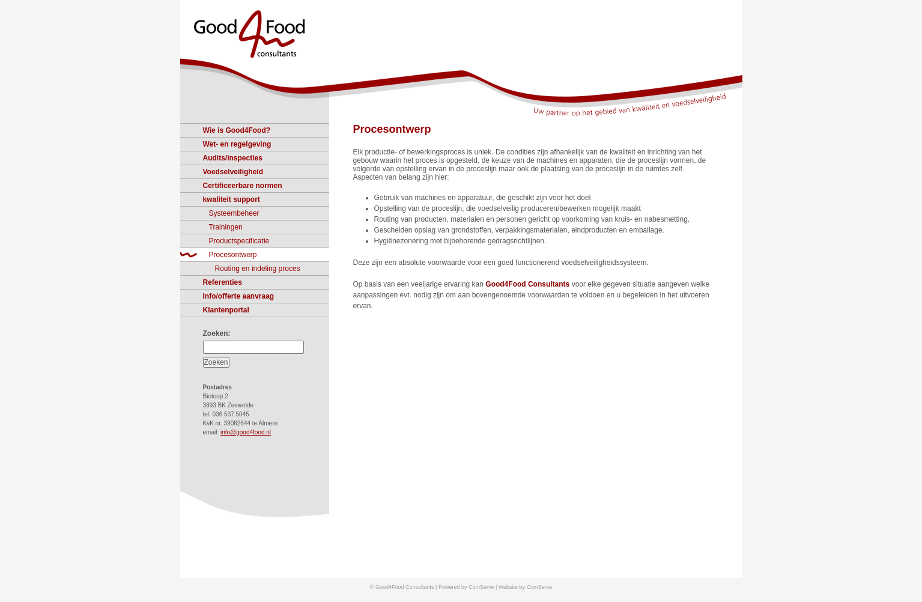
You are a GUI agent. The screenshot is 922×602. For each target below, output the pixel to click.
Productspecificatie (239, 241)
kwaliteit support (231, 199)
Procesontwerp (392, 129)
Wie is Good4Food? (237, 130)
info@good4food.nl (245, 432)
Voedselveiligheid (233, 172)
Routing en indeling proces (257, 268)
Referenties (222, 282)
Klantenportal (226, 310)
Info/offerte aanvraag (238, 296)
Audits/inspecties (232, 158)
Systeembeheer (234, 213)
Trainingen (226, 227)
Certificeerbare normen (242, 185)
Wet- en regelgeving (237, 144)
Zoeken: (217, 333)
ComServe (540, 587)
